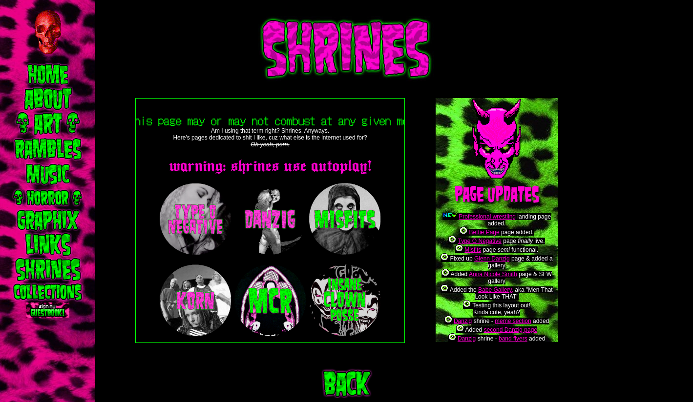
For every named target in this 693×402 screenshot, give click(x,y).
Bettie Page (484, 232)
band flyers (513, 338)
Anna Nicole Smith (493, 274)
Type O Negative (479, 241)
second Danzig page (510, 329)
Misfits (472, 249)
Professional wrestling (487, 216)
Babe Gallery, (495, 289)
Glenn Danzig (492, 258)
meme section (513, 321)
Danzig (463, 321)
